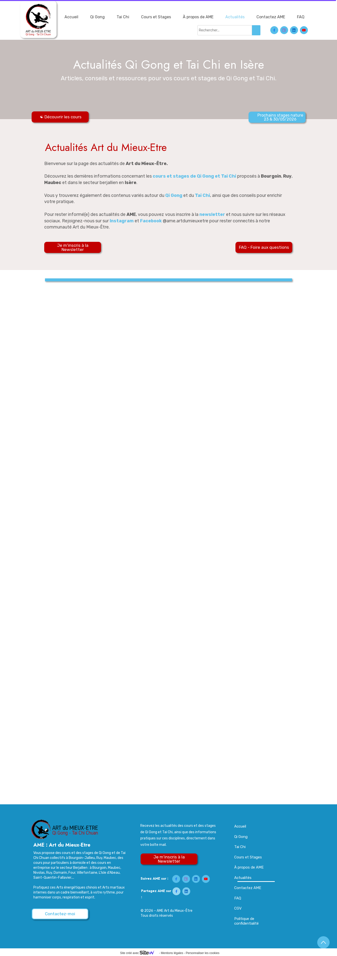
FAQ (300, 17)
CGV (238, 908)
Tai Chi (123, 17)
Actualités (235, 17)
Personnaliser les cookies (202, 953)
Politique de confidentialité (246, 921)
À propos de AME (198, 17)
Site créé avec (139, 953)
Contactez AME (270, 17)
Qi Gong (97, 17)
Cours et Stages (156, 17)
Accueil (71, 17)
